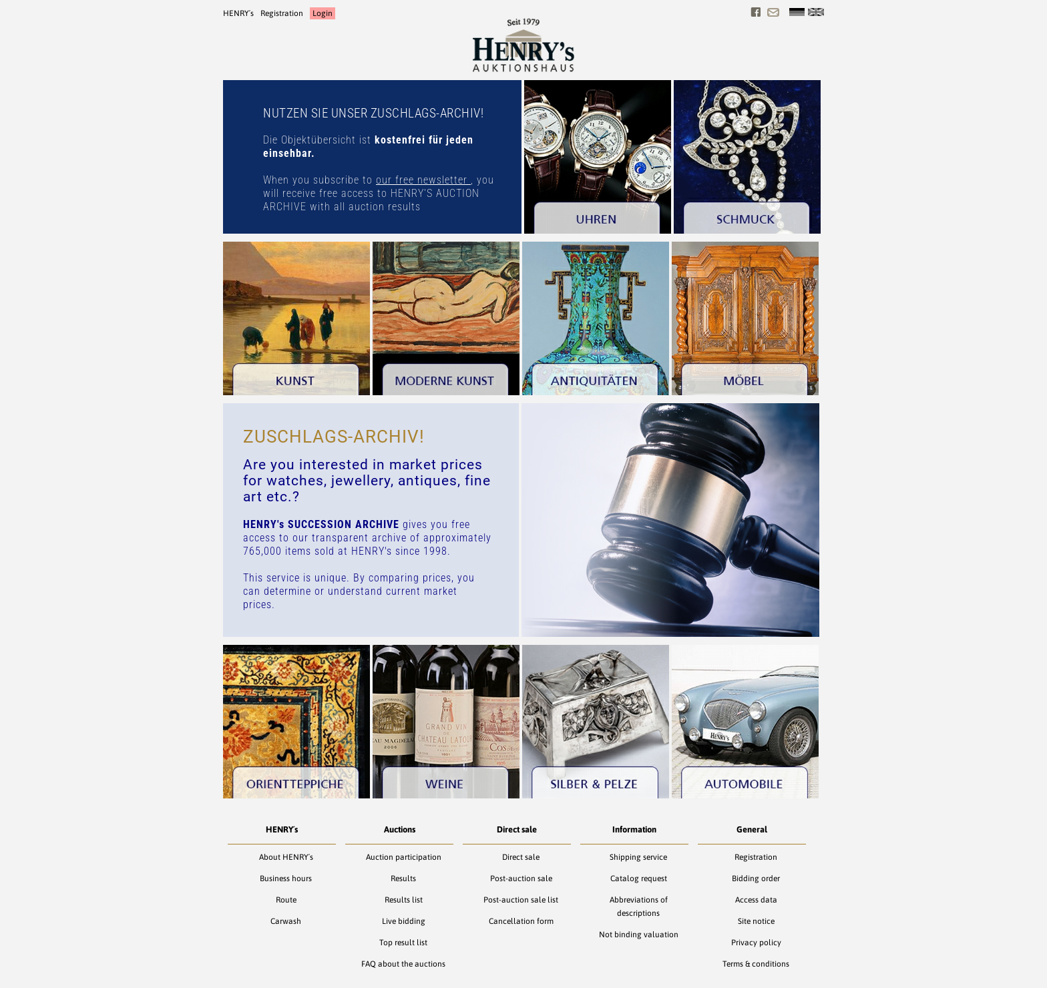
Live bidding (403, 921)
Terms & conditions (755, 964)
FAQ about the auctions (403, 964)
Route (286, 900)
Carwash (285, 921)
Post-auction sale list (520, 900)
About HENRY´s (286, 857)
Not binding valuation (638, 934)
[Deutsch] (797, 12)
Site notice (756, 921)
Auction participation (403, 857)
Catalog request (638, 878)
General (752, 829)
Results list (404, 900)
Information (634, 829)
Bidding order (756, 878)
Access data (756, 900)
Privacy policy (756, 942)
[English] (816, 12)
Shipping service (638, 857)
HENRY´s (238, 13)
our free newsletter (423, 180)
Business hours (286, 878)
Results (403, 878)
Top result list (403, 942)
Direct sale (517, 829)
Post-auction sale (521, 878)
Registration (281, 13)
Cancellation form (521, 921)
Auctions (399, 829)
